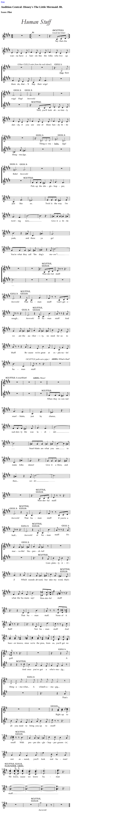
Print (3, 2)
